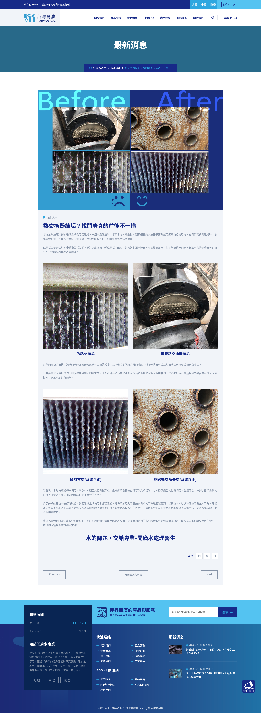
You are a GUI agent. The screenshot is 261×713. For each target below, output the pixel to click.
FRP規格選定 (105, 684)
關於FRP (103, 679)
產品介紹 (138, 679)
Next (209, 574)
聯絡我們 (198, 17)
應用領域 (165, 17)
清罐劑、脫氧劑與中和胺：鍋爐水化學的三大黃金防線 (210, 651)
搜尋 (227, 612)
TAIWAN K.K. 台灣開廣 (123, 708)
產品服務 (116, 17)
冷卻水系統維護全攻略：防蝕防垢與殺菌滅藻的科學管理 (210, 675)
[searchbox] (213, 18)
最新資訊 (115, 68)
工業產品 (229, 18)
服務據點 (182, 17)
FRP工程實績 (140, 684)
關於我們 (99, 17)
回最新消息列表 (133, 574)
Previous (54, 574)
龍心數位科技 (155, 708)
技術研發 (149, 17)
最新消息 (132, 17)
